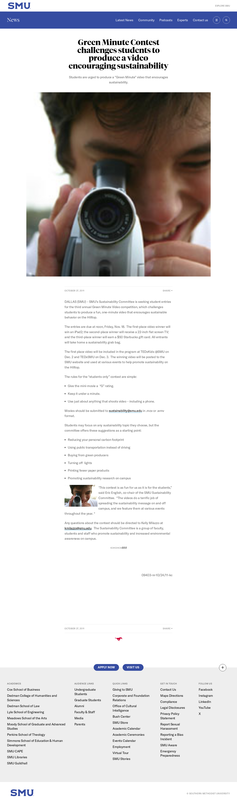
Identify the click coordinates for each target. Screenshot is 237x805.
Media (78, 718)
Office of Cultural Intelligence (124, 708)
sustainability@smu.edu (125, 411)
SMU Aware (168, 745)
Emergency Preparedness (170, 753)
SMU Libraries (17, 757)
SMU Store (120, 722)
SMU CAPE (15, 751)
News (13, 20)
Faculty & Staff (84, 712)
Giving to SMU (122, 689)
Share (167, 290)
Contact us (200, 20)
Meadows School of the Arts (27, 718)
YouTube (205, 707)
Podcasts (165, 20)
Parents (79, 724)
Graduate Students (87, 700)
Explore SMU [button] (222, 5)
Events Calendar (124, 741)
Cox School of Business (23, 689)
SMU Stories (121, 759)
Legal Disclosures (172, 707)
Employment (121, 747)
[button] (222, 667)
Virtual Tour (120, 753)
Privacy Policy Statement (169, 716)
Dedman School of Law (23, 706)
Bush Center (121, 716)
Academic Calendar (126, 728)
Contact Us (168, 689)
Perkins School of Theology (26, 734)
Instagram (206, 695)
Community (146, 20)
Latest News (124, 20)
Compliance (168, 702)
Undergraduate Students (85, 691)
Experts (182, 20)
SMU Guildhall (17, 763)
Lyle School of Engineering (25, 712)
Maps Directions (171, 695)
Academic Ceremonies (128, 734)
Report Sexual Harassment (170, 726)
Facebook (205, 689)
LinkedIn (205, 702)
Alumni (79, 706)
